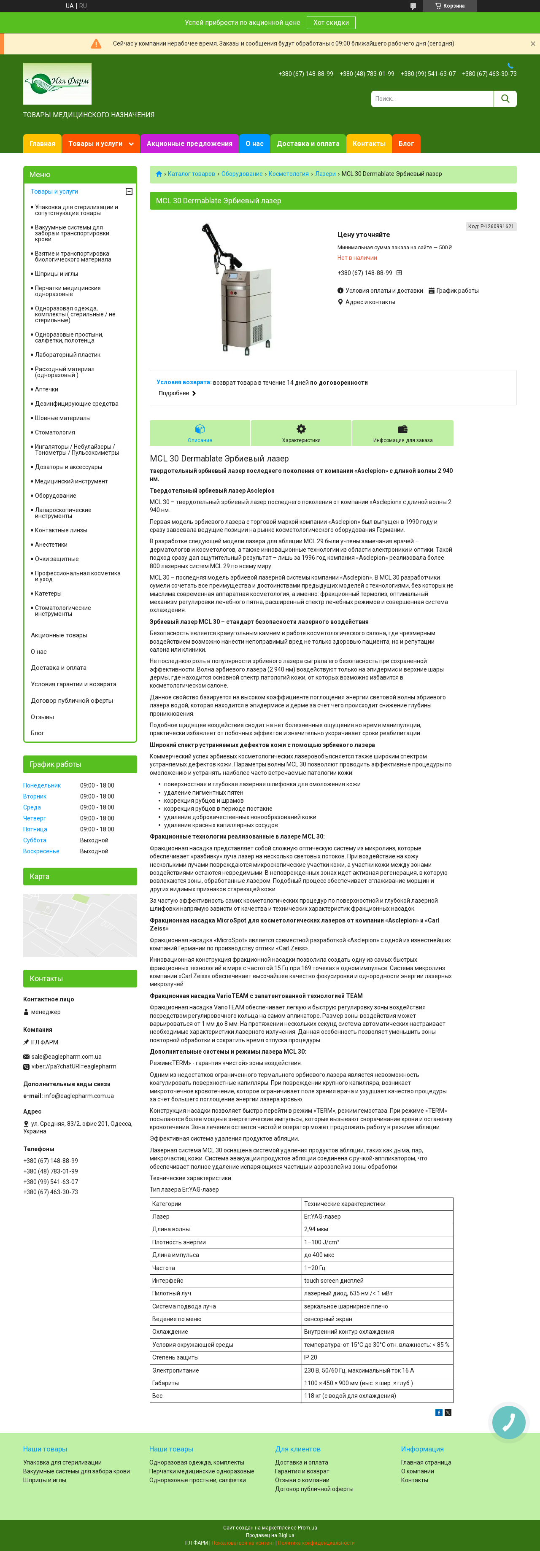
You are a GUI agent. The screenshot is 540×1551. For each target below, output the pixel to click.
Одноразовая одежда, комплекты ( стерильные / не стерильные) (75, 314)
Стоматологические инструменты (63, 610)
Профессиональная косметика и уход (78, 576)
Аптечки (46, 389)
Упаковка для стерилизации (62, 1462)
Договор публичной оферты (72, 700)
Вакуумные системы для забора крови (76, 1471)
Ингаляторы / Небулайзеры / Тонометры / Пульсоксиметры (77, 449)
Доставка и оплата (308, 144)
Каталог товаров (191, 174)
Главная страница (426, 1462)
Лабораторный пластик (67, 354)
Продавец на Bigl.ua (270, 1535)
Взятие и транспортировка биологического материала (73, 256)
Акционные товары (59, 635)
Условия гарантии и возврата (73, 684)
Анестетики (51, 544)
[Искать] (505, 99)
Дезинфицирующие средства (77, 403)
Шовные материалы (63, 418)
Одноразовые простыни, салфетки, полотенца (69, 337)
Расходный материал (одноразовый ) (64, 372)
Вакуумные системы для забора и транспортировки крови (72, 233)
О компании (417, 1471)
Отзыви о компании (302, 1480)
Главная (42, 144)
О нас (255, 144)
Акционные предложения (189, 144)
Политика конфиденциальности (316, 1543)
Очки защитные (57, 559)
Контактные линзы (61, 530)
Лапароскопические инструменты (63, 513)
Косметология (289, 174)
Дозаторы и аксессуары (68, 467)
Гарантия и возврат (302, 1471)
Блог (406, 144)
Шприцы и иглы (56, 273)
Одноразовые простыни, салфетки (197, 1480)
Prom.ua (307, 1528)
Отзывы (42, 717)
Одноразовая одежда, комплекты (196, 1462)
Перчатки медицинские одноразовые (68, 291)
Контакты (369, 144)
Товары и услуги (95, 144)
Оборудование (242, 174)
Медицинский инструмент (71, 481)
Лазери (325, 174)
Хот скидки (331, 23)
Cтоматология (55, 432)
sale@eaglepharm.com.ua (67, 1056)
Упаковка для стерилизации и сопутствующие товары (76, 210)
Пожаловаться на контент (243, 1543)
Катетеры (48, 593)
